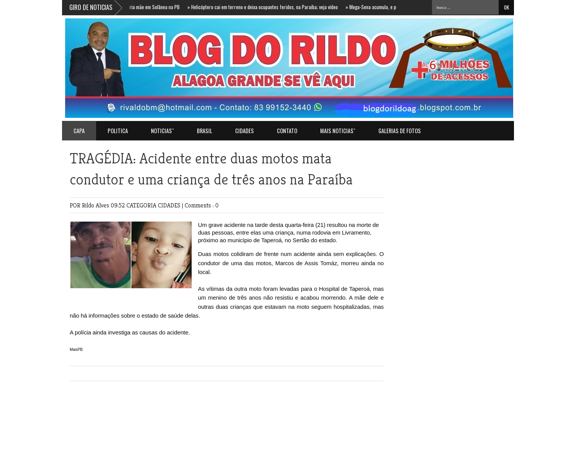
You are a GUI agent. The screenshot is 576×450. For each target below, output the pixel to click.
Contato (287, 131)
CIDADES (244, 131)
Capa (79, 131)
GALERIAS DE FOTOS (399, 131)
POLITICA (118, 131)
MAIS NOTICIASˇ (337, 131)
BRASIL (204, 131)
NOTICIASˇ (162, 131)
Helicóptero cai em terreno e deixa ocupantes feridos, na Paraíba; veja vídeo (264, 7)
